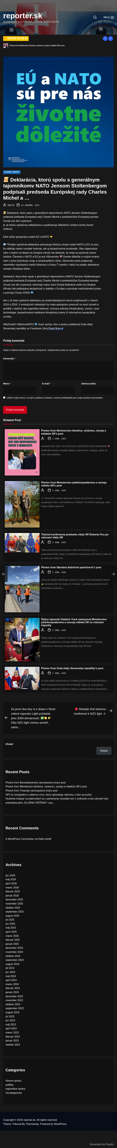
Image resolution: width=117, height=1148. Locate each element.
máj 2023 (11, 1023)
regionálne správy (15, 1087)
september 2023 (15, 1007)
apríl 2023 (11, 1027)
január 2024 (12, 991)
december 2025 (14, 898)
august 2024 (12, 963)
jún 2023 (10, 1019)
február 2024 (13, 987)
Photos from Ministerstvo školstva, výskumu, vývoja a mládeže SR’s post (46, 785)
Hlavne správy (11, 172)
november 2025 (14, 902)
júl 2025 (10, 918)
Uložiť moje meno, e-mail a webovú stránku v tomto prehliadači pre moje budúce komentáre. (55, 397)
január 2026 (12, 894)
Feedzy (110, 1144)
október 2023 (13, 1003)
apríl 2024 (11, 979)
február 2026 (13, 890)
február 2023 (13, 1035)
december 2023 (14, 995)
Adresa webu (88, 383)
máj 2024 (11, 975)
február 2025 (13, 939)
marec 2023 (12, 1031)
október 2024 (13, 955)
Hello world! (44, 838)
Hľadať (9, 743)
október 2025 (13, 906)
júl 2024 (10, 967)
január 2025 (12, 943)
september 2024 (15, 959)
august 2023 (12, 1011)
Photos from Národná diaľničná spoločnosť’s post (71, 566)
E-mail (46, 383)
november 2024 (14, 951)
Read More (55, 328)
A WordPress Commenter (20, 838)
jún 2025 (10, 922)
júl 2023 (10, 1015)
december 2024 (14, 947)
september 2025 (15, 910)
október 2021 (13, 1043)
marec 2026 (12, 886)
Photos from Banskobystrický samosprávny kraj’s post (30, 45)
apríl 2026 (11, 882)
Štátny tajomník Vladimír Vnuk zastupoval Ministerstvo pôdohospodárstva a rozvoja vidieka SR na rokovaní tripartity (74, 621)
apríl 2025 (11, 931)
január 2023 (12, 1039)
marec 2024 (12, 983)
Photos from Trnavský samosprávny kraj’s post (32, 789)
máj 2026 (11, 878)
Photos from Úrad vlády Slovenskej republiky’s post (72, 667)
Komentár (9, 358)
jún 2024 (10, 971)
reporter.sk (22, 15)
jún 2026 (10, 874)
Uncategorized (14, 1092)
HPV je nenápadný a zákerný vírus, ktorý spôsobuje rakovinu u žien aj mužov (49, 793)
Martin (11, 205)
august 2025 (12, 914)
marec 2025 (12, 935)
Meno (7, 383)
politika (9, 1084)
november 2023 (14, 999)
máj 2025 (11, 926)
